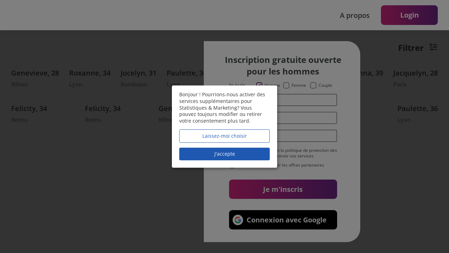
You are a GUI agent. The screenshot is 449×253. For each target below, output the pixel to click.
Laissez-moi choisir (224, 135)
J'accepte (224, 153)
